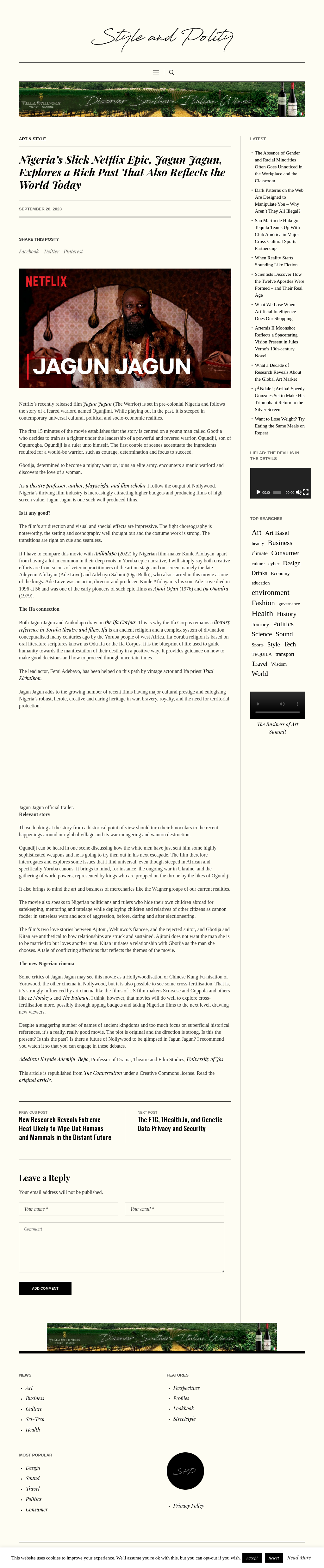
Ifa (104, 629)
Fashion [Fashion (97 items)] (263, 603)
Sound (33, 1478)
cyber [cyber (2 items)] (273, 563)
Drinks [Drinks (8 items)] (259, 573)
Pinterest (73, 251)
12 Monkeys (40, 997)
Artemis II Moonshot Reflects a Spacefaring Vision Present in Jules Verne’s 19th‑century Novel (276, 341)
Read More (299, 1557)
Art (29, 1387)
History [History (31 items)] (286, 613)
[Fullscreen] (301, 492)
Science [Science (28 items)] (262, 634)
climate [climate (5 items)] (260, 553)
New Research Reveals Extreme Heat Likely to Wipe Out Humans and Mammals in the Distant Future (65, 1128)
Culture (34, 1408)
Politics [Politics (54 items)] (283, 624)
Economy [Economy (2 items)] (280, 573)
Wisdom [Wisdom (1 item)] (279, 664)
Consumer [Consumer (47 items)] (285, 553)
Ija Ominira (215, 588)
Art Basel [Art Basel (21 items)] (277, 532)
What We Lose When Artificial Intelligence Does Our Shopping (275, 311)
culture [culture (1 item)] (258, 563)
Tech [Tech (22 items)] (290, 644)
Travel (33, 1488)
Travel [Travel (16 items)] (260, 663)
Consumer (37, 1509)
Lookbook (183, 1408)
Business (35, 1398)
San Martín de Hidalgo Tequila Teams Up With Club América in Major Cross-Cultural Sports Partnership (277, 234)
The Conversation (103, 1072)
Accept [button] (252, 1557)
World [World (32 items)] (260, 673)
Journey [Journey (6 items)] (260, 624)
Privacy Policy (188, 1505)
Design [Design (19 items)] (292, 563)
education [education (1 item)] (261, 582)
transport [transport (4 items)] (285, 654)
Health (33, 1429)
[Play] (258, 492)
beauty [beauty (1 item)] (258, 543)
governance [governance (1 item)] (289, 603)
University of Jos (205, 1059)
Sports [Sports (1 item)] (258, 644)
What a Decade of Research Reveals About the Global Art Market (278, 372)
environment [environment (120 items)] (271, 592)
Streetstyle (184, 1418)
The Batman (75, 997)
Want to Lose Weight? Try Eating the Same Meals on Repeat (280, 425)
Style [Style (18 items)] (273, 644)
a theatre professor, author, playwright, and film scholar (86, 485)
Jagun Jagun (97, 403)
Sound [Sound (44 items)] (284, 634)
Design (33, 1467)
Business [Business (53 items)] (280, 543)
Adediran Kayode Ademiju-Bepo (54, 1059)
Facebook (29, 251)
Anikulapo (105, 553)
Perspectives (186, 1387)
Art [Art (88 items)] (257, 532)
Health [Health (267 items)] (262, 613)
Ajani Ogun (165, 588)
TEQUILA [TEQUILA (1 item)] (262, 654)
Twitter (51, 251)
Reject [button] (274, 1557)
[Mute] (295, 492)
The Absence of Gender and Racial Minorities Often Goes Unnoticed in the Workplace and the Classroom (278, 166)
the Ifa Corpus (120, 622)
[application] (277, 483)
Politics (33, 1499)
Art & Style (32, 138)
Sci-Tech (35, 1419)
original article (35, 1080)
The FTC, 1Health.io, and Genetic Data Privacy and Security (180, 1123)
